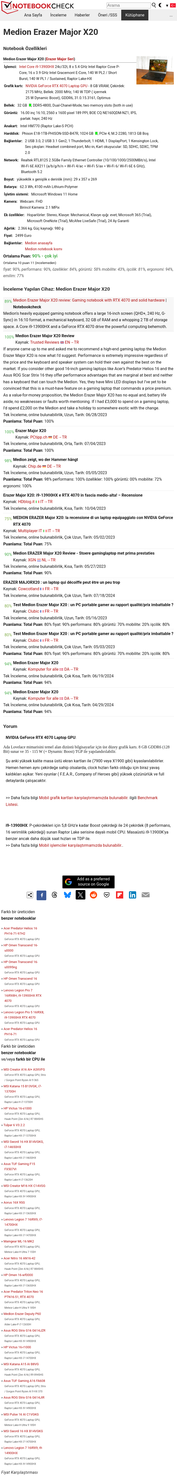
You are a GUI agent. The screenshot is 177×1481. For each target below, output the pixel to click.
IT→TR (46, 501)
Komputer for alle (43, 669)
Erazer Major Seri (60, 59)
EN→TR (72, 342)
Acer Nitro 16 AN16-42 (19, 1258)
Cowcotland (28, 588)
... (171, 15)
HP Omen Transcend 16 (20, 978)
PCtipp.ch (38, 437)
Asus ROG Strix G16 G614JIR (23, 1397)
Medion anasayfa (38, 243)
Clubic (33, 611)
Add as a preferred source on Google (87, 882)
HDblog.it (26, 501)
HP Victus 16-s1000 (17, 1108)
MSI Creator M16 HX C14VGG (24, 1186)
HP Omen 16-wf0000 (18, 1275)
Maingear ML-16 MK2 (18, 1241)
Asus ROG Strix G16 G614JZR (24, 1330)
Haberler (82, 15)
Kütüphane (134, 15)
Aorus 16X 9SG (14, 1202)
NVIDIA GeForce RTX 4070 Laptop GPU (56, 86)
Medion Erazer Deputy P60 (22, 1314)
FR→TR (51, 588)
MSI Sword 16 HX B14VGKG (23, 1431)
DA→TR (71, 669)
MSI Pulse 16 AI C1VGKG (21, 1414)
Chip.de (34, 466)
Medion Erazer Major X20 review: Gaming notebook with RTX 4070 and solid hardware (89, 300)
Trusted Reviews (44, 342)
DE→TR (60, 437)
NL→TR (48, 560)
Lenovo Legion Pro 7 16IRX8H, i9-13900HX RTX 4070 (22, 995)
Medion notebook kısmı (43, 249)
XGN (32, 560)
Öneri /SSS (107, 15)
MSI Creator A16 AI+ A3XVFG (24, 1069)
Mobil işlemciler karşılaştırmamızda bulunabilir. (80, 845)
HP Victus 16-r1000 (17, 1347)
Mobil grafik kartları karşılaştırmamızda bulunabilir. (84, 797)
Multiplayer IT (30, 530)
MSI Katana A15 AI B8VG (21, 1364)
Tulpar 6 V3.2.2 (14, 1125)
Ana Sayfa (33, 15)
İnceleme (58, 15)
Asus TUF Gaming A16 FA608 (24, 1381)
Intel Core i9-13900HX (36, 67)
